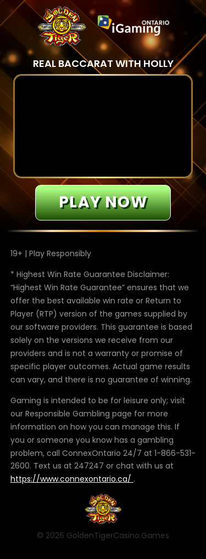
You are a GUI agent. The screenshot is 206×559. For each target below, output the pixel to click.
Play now (103, 202)
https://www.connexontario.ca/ (71, 478)
